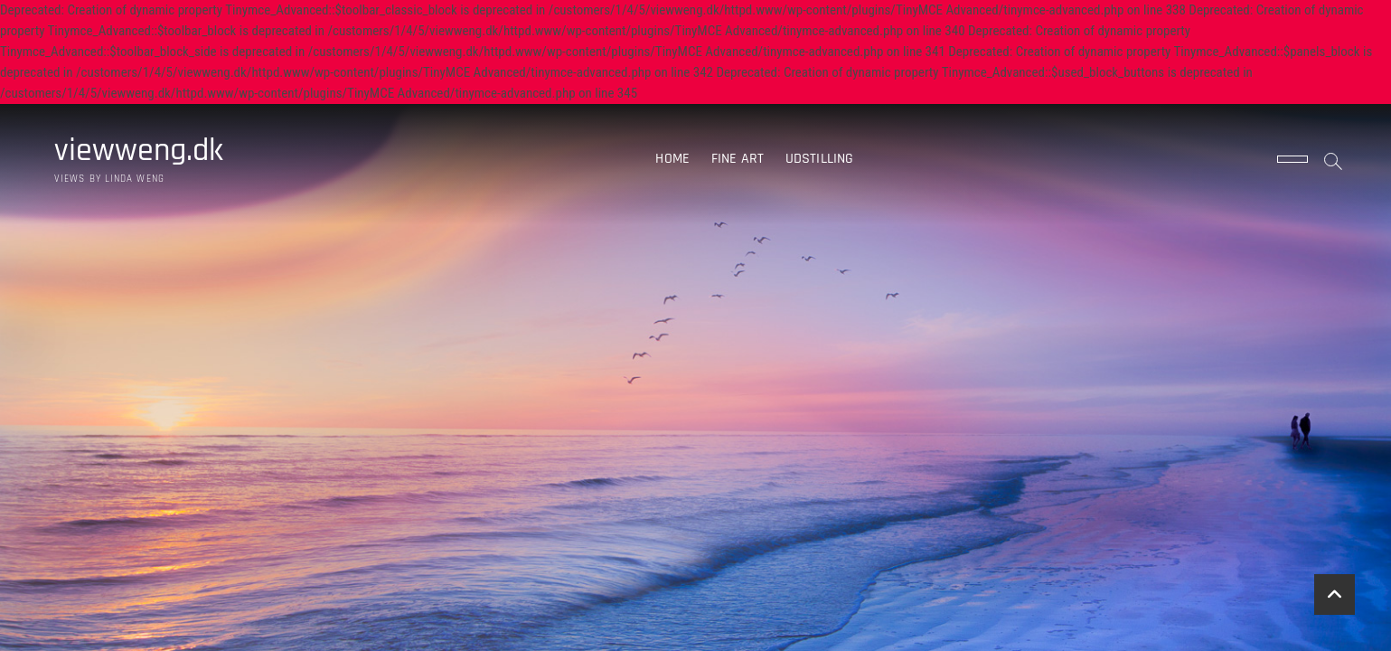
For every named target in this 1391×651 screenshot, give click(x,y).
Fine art (738, 158)
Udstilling (819, 158)
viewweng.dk (138, 151)
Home (672, 158)
